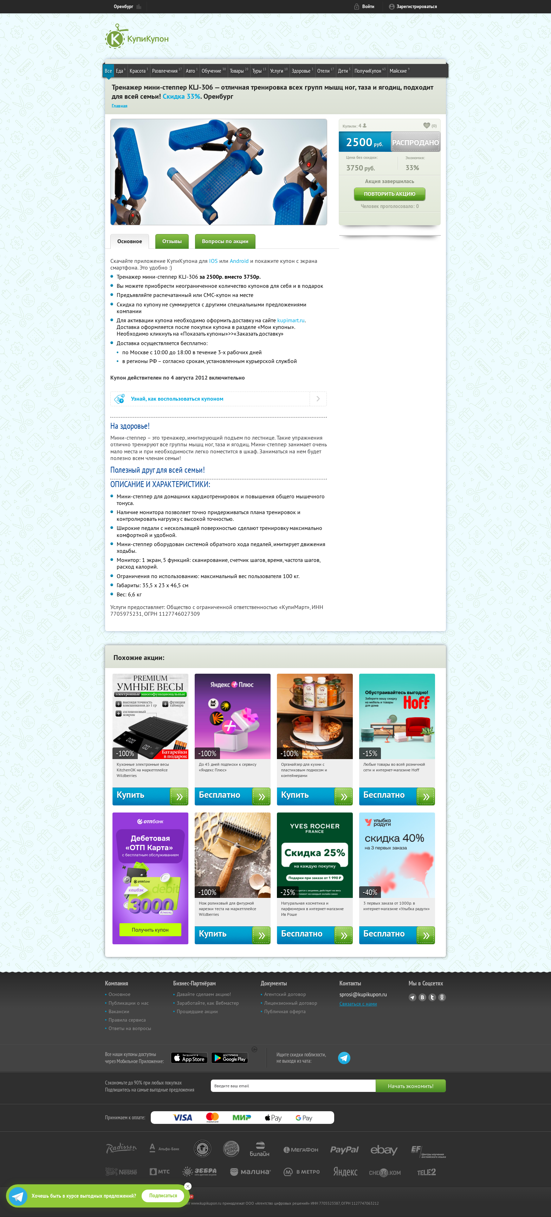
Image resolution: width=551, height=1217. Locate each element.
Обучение (214, 70)
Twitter (432, 997)
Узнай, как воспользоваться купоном (177, 398)
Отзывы (172, 241)
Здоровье (302, 70)
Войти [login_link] (368, 6)
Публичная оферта (285, 1011)
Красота (139, 70)
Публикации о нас (129, 1003)
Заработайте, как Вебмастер (208, 1003)
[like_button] (426, 126)
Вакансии (119, 1011)
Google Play (229, 1057)
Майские (400, 70)
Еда (121, 70)
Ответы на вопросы (130, 1028)
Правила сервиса (127, 1020)
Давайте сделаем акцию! (204, 994)
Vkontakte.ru (422, 997)
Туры (259, 70)
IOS (214, 260)
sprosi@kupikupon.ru (363, 994)
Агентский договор (285, 994)
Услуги (279, 70)
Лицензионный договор (290, 1003)
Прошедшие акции (197, 1011)
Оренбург (123, 6)
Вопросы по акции (225, 241)
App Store (189, 1057)
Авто (192, 70)
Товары (239, 70)
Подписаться (163, 1195)
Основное (129, 241)
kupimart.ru (291, 320)
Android (240, 260)
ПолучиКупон (370, 70)
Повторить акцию (389, 194)
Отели (325, 70)
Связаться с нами (358, 1004)
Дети (344, 70)
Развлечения (167, 70)
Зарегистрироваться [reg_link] (417, 6)
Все (108, 70)
